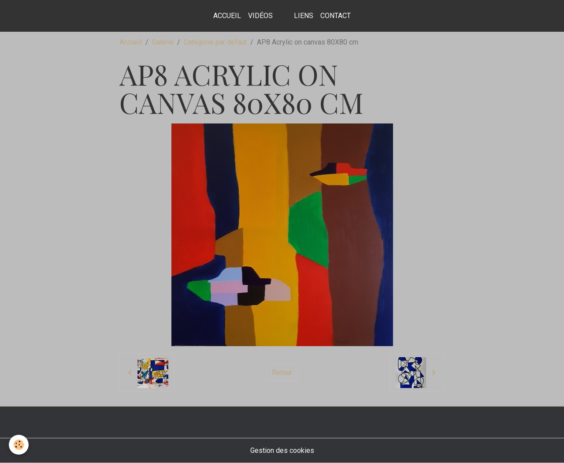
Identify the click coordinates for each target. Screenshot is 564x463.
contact (335, 15)
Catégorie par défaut (215, 42)
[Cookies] (19, 445)
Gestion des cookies (282, 450)
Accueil (227, 15)
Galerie (163, 42)
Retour (282, 372)
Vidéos (260, 15)
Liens (303, 15)
